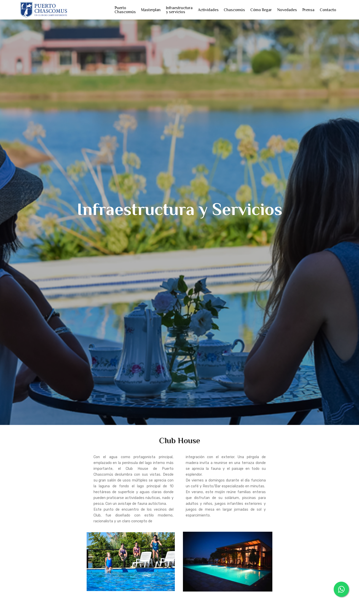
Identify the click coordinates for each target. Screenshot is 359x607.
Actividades (208, 10)
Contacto (328, 10)
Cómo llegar (261, 10)
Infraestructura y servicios (179, 10)
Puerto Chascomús (125, 10)
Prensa (308, 10)
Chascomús (234, 10)
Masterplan (151, 10)
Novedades (287, 10)
